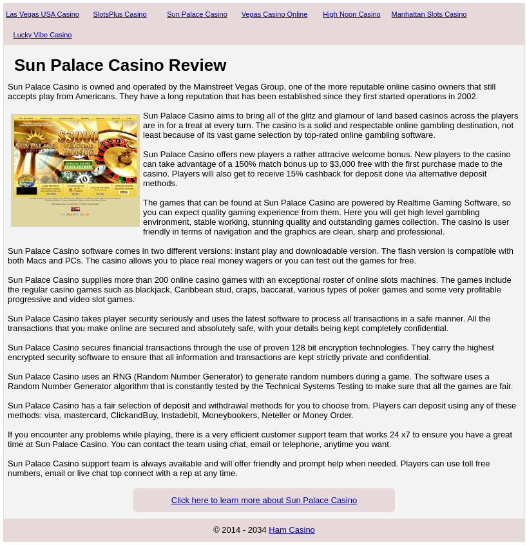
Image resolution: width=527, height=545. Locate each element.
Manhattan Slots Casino (429, 14)
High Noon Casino (351, 14)
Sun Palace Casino (197, 14)
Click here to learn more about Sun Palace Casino (264, 500)
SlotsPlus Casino (119, 14)
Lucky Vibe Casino (43, 35)
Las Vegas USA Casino (42, 14)
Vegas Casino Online (275, 14)
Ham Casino (292, 530)
